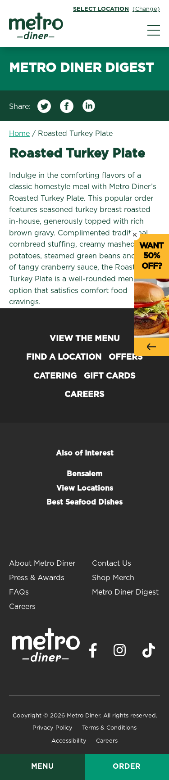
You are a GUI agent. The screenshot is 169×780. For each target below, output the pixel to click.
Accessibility (69, 741)
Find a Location (63, 357)
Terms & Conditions (109, 728)
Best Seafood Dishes (84, 502)
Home (19, 133)
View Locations (84, 488)
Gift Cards (110, 376)
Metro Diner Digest (125, 592)
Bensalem (84, 474)
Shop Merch (113, 578)
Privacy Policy (52, 728)
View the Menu (85, 339)
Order (127, 766)
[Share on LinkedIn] (89, 108)
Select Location (101, 9)
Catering (55, 376)
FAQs (19, 592)
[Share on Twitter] (44, 108)
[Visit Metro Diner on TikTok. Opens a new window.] (148, 653)
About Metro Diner (42, 563)
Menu (42, 766)
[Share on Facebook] (66, 108)
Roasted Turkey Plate (75, 133)
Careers (84, 395)
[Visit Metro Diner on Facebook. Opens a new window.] (92, 653)
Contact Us (111, 563)
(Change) (146, 9)
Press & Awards (36, 578)
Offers (126, 357)
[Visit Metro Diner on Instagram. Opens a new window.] (120, 652)
